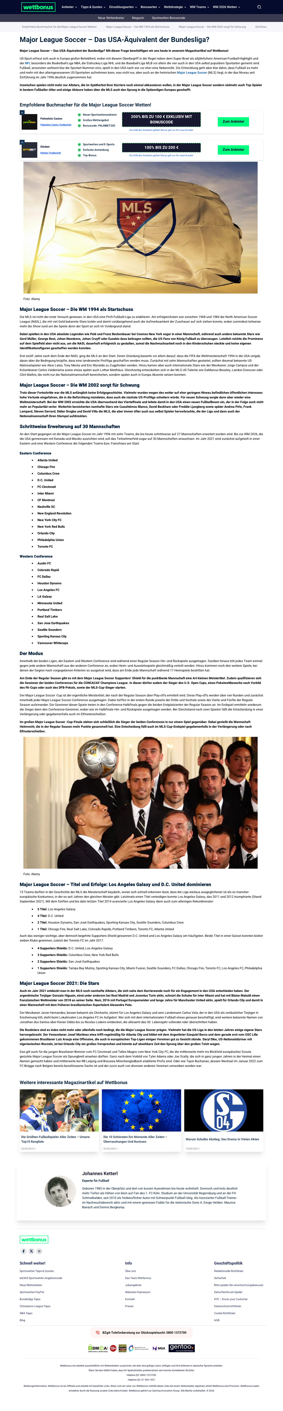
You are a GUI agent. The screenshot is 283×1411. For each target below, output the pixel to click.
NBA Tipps (26, 1323)
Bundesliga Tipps (30, 1309)
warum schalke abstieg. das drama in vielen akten (222, 1149)
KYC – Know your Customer (231, 1309)
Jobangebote (133, 1295)
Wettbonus (26, 27)
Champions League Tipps (35, 1316)
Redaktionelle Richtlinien (228, 1281)
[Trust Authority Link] (138, 1358)
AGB (217, 1330)
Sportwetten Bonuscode (168, 18)
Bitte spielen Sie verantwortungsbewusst (238, 1295)
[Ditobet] (161, 158)
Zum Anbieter (233, 131)
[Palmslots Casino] (161, 129)
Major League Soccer (192, 72)
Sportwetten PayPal (32, 1302)
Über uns (130, 1281)
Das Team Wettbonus (138, 1288)
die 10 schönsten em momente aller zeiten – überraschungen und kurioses (135, 1149)
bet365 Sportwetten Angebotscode (41, 1288)
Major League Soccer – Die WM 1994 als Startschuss (137, 101)
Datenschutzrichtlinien (227, 1316)
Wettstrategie (173, 7)
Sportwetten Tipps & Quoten (37, 1281)
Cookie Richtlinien (224, 1323)
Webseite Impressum (137, 1302)
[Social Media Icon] (23, 1261)
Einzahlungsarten (121, 7)
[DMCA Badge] (98, 1358)
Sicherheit (220, 1288)
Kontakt (130, 1309)
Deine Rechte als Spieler (228, 1302)
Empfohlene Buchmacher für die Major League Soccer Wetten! (59, 101)
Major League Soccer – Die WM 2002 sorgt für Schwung (212, 101)
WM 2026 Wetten (225, 7)
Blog (22, 1330)
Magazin (138, 18)
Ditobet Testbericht (50, 163)
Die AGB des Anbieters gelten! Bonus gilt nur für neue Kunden (161, 140)
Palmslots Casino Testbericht (55, 135)
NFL (28, 63)
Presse (129, 1316)
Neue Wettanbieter (111, 18)
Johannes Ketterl (254, 27)
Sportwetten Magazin (49, 27)
